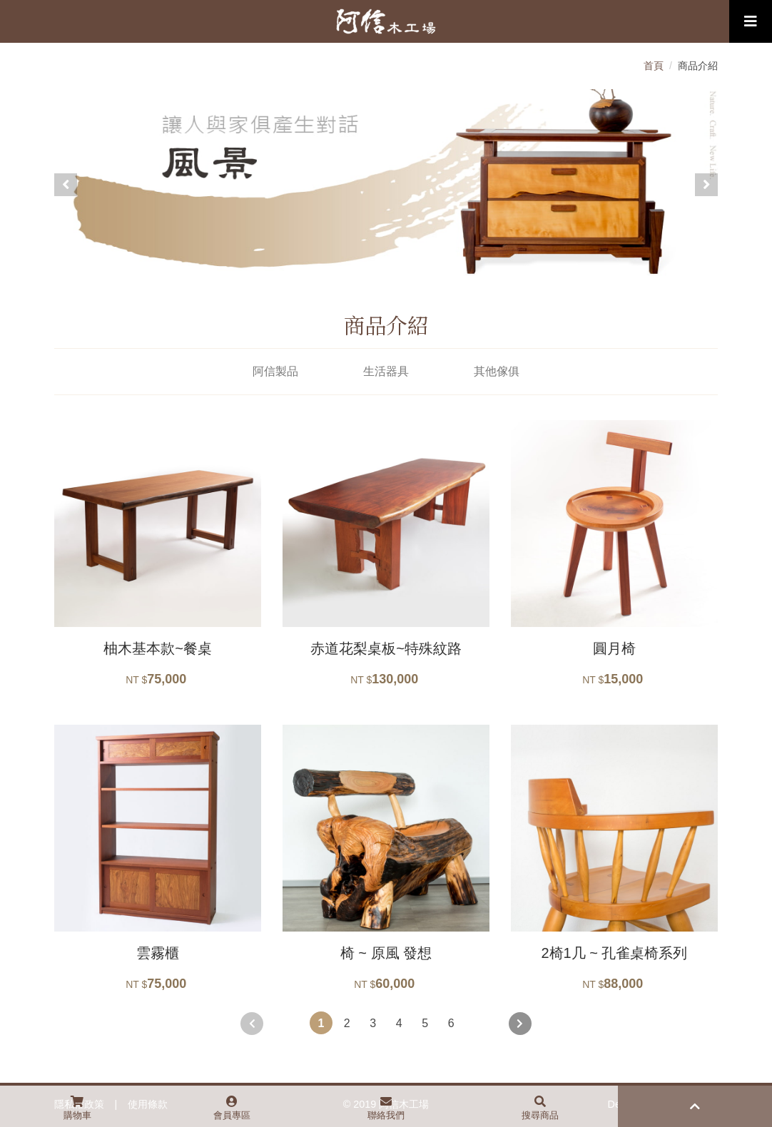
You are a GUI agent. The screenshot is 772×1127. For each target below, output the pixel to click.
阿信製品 (275, 371)
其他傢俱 (496, 371)
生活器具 (386, 371)
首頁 (654, 65)
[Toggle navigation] (750, 21)
